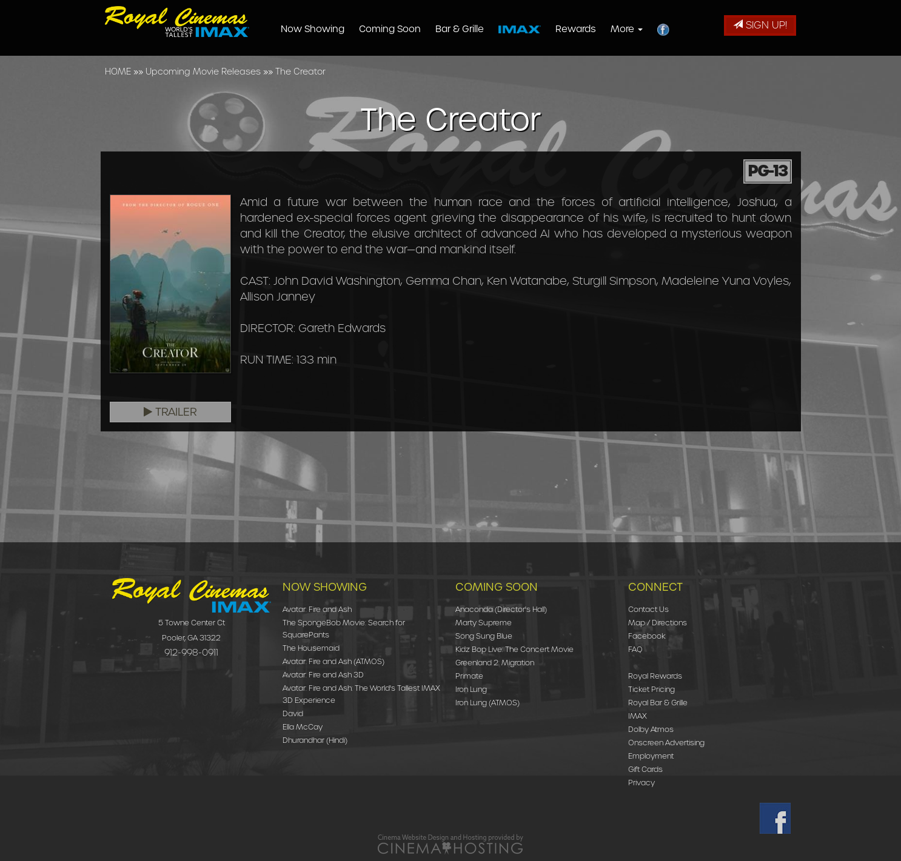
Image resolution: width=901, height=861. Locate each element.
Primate (469, 676)
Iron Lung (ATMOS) (487, 702)
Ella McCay (303, 727)
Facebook (647, 636)
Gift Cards (645, 769)
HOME (118, 71)
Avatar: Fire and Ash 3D (323, 675)
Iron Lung (471, 689)
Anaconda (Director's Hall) (501, 609)
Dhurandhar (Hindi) (315, 740)
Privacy (641, 782)
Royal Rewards (655, 676)
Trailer (170, 412)
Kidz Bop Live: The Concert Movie (514, 649)
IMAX (637, 716)
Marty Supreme (483, 622)
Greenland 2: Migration (494, 662)
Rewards (597, 29)
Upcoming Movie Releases (203, 71)
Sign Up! (760, 25)
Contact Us (648, 609)
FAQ (635, 649)
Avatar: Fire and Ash (317, 609)
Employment (651, 756)
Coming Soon (411, 29)
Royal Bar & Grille (658, 702)
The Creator (300, 71)
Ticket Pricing (651, 689)
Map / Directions (657, 622)
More (648, 29)
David (293, 713)
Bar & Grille (481, 29)
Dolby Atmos (651, 729)
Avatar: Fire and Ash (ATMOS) (333, 661)
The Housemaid (311, 648)
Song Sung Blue (483, 636)
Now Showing (334, 29)
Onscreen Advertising (666, 742)
